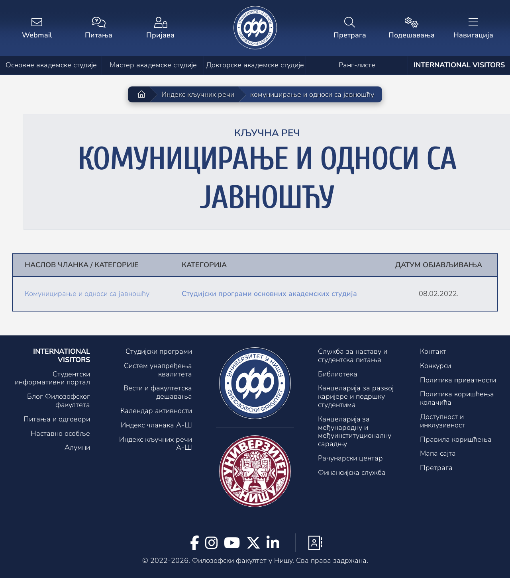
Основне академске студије (51, 65)
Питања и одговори (57, 419)
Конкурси (435, 365)
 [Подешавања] (411, 28)
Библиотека (337, 374)
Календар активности (156, 410)
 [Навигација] (473, 28)
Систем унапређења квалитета (158, 370)
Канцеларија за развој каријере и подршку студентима (356, 396)
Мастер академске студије (153, 65)
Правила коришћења (456, 439)
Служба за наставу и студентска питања (352, 355)
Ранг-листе (357, 65)
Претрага (436, 467)
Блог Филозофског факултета (58, 400)
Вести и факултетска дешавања (158, 392)
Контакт (433, 351)
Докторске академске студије (255, 65)
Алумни (77, 447)
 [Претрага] (350, 28)
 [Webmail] (37, 28)
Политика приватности (458, 380)
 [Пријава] (160, 28)
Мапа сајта (438, 453)
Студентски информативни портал (52, 378)
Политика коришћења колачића (457, 398)
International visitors (459, 65)
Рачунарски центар (350, 458)
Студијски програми (159, 351)
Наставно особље (60, 433)
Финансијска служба (352, 472)
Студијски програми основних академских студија (269, 293)
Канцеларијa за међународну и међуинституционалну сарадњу (354, 431)
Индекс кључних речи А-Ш (155, 444)
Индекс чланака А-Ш (156, 425)
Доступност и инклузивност (442, 421)
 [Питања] (99, 28)
